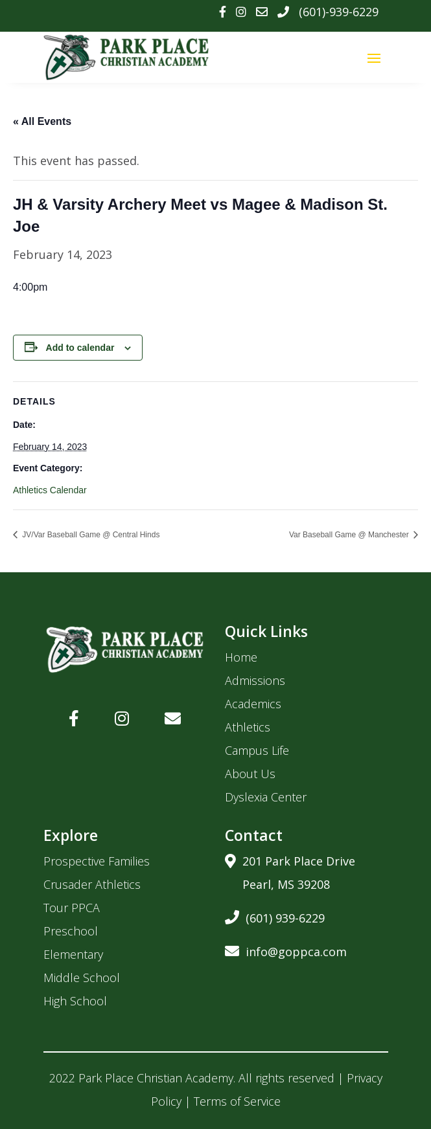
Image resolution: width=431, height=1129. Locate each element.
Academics (253, 703)
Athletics (247, 727)
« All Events (42, 121)
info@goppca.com (286, 949)
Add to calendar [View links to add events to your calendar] (80, 347)
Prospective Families (96, 861)
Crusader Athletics (92, 884)
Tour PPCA (71, 907)
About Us (250, 773)
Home (241, 657)
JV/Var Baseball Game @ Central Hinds (89, 534)
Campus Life (257, 750)
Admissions (255, 680)
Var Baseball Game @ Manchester (350, 534)
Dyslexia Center (266, 797)
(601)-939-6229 (339, 11)
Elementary (73, 954)
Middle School (81, 977)
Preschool (70, 931)
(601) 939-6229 (275, 916)
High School (75, 1001)
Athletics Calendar (50, 490)
